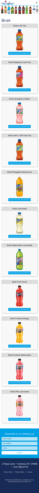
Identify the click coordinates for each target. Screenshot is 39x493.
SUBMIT (19, 453)
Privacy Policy (19, 472)
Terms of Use (8, 472)
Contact (29, 472)
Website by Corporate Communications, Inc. (19, 481)
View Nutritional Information (19, 53)
